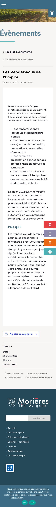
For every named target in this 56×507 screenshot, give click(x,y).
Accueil (12, 428)
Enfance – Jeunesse (18, 441)
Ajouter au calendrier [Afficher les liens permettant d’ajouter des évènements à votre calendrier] (21, 334)
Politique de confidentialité (35, 498)
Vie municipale (16, 432)
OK (24, 502)
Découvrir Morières (18, 437)
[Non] (52, 496)
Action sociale (15, 451)
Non (32, 502)
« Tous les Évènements (17, 51)
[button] (52, 13)
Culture (12, 446)
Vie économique (17, 455)
